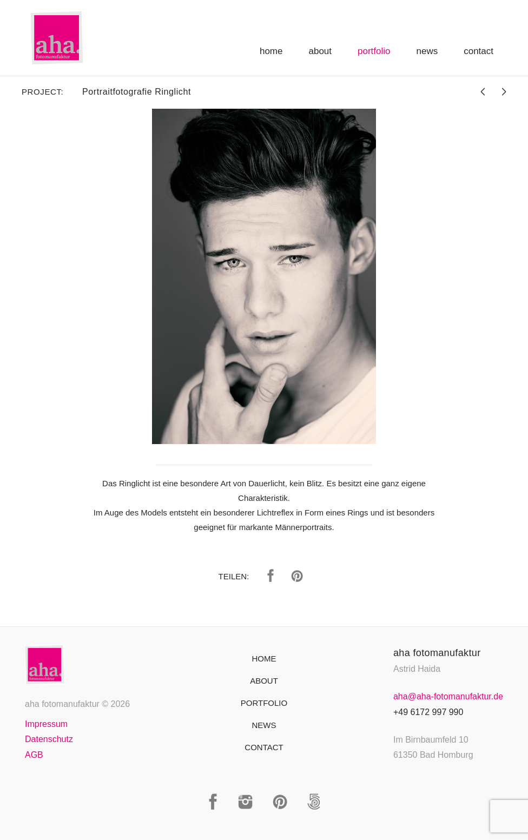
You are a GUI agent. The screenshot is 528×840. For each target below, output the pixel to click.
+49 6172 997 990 (428, 712)
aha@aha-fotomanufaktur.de (448, 696)
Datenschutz (49, 739)
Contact (478, 51)
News (427, 51)
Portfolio (374, 51)
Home (271, 51)
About (320, 51)
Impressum (46, 724)
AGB (34, 754)
